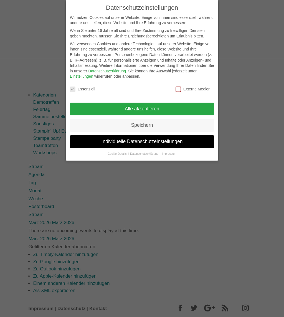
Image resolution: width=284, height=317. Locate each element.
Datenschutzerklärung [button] (144, 151)
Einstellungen (81, 74)
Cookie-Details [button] (117, 151)
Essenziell (82, 86)
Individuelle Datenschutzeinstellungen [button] (142, 139)
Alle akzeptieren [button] (142, 106)
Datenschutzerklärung (107, 68)
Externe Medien (193, 86)
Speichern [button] (142, 122)
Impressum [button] (169, 151)
